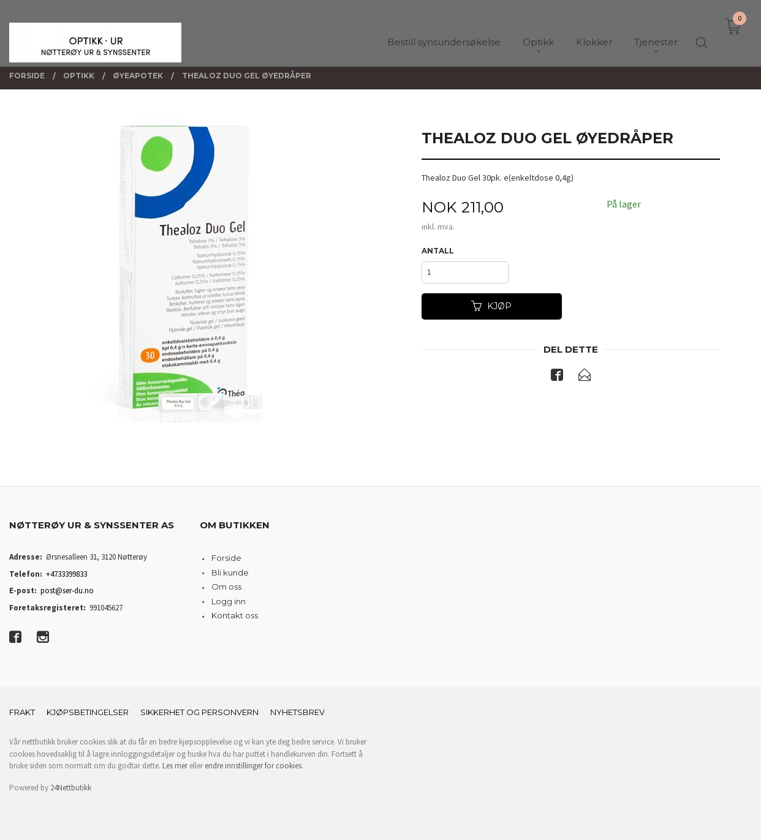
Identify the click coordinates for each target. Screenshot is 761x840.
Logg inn (228, 601)
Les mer (174, 765)
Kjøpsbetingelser (88, 712)
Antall (438, 250)
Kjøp (491, 306)
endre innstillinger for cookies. (254, 765)
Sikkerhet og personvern (199, 712)
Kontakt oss (234, 615)
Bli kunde (230, 572)
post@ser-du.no (67, 590)
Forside (226, 558)
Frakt (22, 712)
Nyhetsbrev (297, 712)
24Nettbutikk (70, 787)
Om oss (226, 586)
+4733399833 (66, 574)
